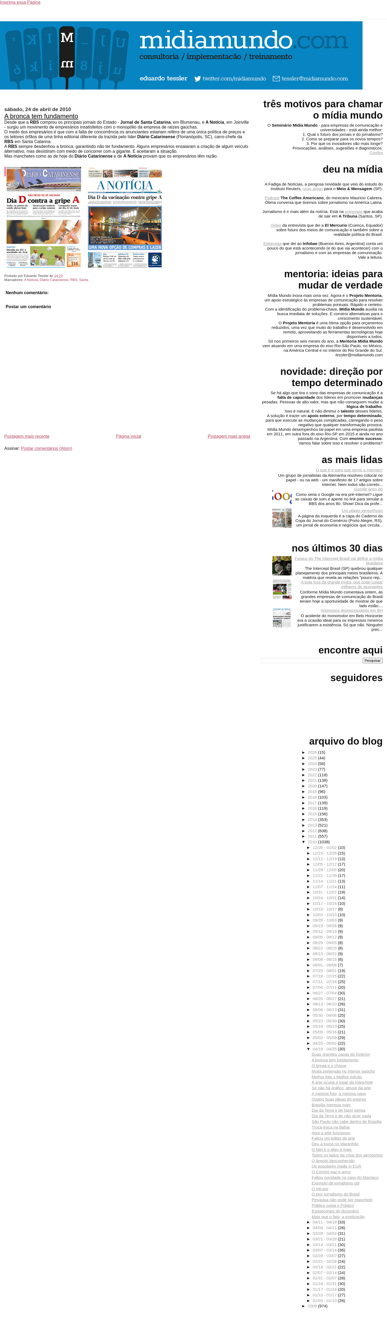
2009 (313, 1306)
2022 (313, 775)
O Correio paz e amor (331, 1171)
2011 (313, 836)
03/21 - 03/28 (325, 1239)
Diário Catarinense (54, 280)
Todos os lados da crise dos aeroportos (347, 1155)
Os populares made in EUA (336, 1166)
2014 (313, 819)
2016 (313, 808)
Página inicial (128, 436)
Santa (83, 280)
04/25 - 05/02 (325, 1043)
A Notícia (31, 280)
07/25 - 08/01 (325, 970)
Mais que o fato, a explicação (338, 1216)
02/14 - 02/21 (325, 1267)
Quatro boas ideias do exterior (339, 1099)
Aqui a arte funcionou (331, 1132)
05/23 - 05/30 (325, 1021)
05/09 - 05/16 (325, 1032)
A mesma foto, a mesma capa (339, 1093)
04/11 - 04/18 (325, 1222)
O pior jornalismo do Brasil (336, 1194)
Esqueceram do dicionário (335, 1211)
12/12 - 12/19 (325, 858)
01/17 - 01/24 (325, 1289)
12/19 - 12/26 (325, 853)
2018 (313, 797)
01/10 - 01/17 (325, 1295)
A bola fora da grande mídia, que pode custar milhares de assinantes (342, 584)
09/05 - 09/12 (325, 937)
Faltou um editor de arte (333, 1138)
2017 (313, 803)
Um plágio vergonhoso (362, 510)
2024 (313, 763)
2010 (313, 842)
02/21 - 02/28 (325, 1261)
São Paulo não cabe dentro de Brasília (347, 1121)
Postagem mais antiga (229, 436)
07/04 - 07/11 (325, 987)
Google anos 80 (368, 489)
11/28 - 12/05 (325, 869)
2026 (313, 752)
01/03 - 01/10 (325, 1300)
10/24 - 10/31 (325, 897)
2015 (313, 814)
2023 (313, 769)
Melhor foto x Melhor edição (337, 1077)
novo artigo (313, 188)
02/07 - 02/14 (325, 1272)
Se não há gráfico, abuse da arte (341, 1088)
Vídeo (276, 225)
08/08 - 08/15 (325, 959)
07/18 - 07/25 (325, 976)
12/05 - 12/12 (325, 864)
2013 (313, 825)
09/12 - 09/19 (325, 931)
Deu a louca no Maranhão (335, 1143)
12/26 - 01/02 (325, 847)
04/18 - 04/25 (325, 1049)
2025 (313, 758)
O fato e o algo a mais (332, 1149)
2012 (313, 830)
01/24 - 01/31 (325, 1283)
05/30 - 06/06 (325, 1015)
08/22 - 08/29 (325, 948)
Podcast (272, 197)
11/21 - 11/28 (325, 875)
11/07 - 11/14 (325, 886)
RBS (73, 280)
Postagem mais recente (26, 436)
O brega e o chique (329, 1065)
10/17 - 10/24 (325, 903)
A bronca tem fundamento (41, 116)
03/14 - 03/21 (325, 1244)
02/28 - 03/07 (325, 1255)
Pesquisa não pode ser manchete (342, 1199)
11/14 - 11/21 (325, 881)
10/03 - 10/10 (325, 914)
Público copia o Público (333, 1205)
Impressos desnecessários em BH (352, 610)
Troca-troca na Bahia (331, 1127)
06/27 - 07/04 (325, 993)
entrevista (354, 211)
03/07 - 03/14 (325, 1250)
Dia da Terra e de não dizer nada (341, 1116)
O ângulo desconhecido (333, 1160)
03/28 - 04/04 (325, 1233)
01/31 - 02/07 (325, 1278)
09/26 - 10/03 (325, 920)
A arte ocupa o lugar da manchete (342, 1082)
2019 (313, 791)
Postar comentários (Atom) (46, 448)
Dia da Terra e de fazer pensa (339, 1110)
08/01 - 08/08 (325, 965)
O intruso (320, 1188)
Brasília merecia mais (331, 1104)
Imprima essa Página (20, 2)
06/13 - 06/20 (325, 1004)
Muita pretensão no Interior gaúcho (343, 1071)
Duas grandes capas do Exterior (341, 1054)
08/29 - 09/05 (325, 942)
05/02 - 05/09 (325, 1037)
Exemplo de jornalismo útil (335, 1183)
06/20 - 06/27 (325, 998)
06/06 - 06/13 (325, 1009)
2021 (313, 780)
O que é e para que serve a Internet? (349, 470)
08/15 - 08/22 (325, 953)
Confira (376, 152)
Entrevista (272, 243)
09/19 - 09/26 (325, 925)
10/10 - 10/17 (325, 909)
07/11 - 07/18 (325, 981)
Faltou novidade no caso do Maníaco (345, 1177)
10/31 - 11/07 (325, 892)
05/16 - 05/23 (325, 1026)
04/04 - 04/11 (325, 1227)
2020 (313, 786)
